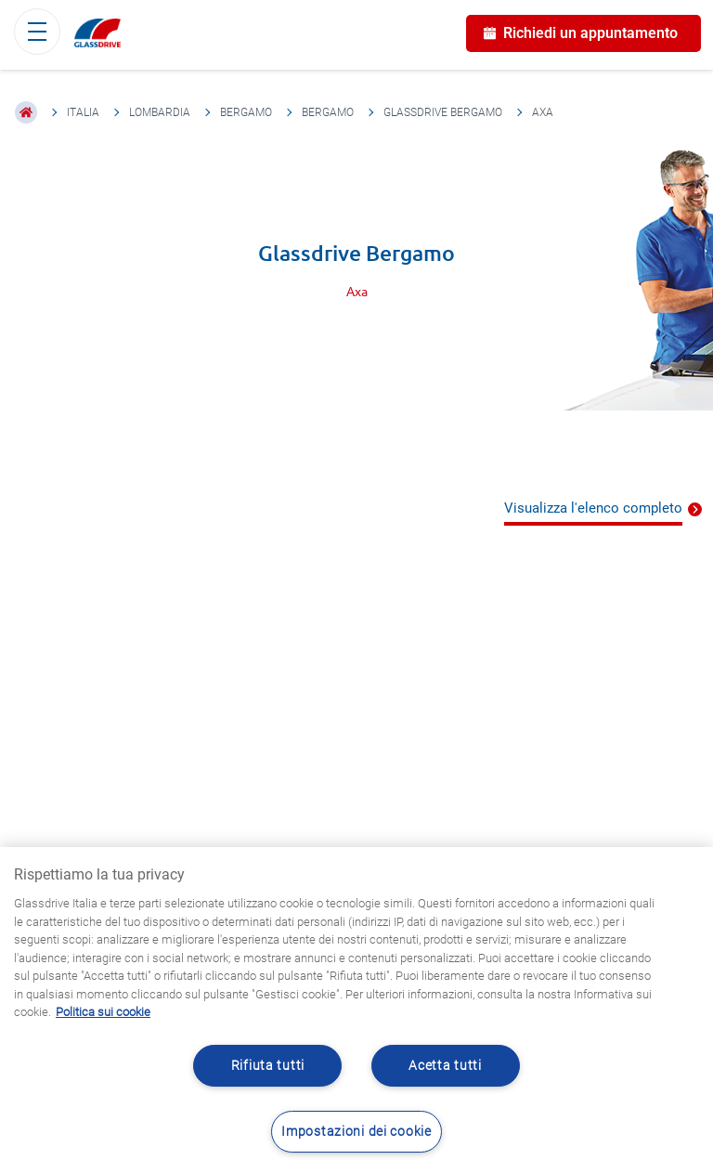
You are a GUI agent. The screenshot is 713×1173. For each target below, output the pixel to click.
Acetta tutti (445, 1066)
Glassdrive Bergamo (442, 112)
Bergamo (246, 112)
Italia (83, 112)
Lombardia (159, 112)
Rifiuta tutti (268, 1066)
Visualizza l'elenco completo (593, 508)
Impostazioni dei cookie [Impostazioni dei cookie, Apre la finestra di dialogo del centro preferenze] (356, 1132)
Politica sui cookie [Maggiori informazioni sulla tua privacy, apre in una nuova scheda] (103, 1012)
